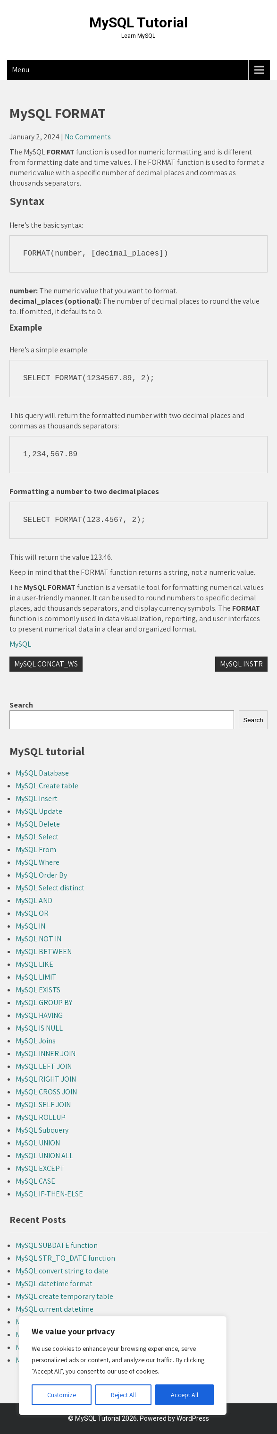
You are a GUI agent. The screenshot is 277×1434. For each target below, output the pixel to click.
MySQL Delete (38, 824)
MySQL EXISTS (38, 990)
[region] (123, 1365)
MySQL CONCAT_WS (46, 664)
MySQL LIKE (34, 964)
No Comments (88, 137)
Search (21, 705)
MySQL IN (30, 926)
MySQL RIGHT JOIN (46, 1079)
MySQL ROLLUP (41, 1117)
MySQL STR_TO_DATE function (65, 1258)
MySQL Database (42, 773)
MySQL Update (39, 811)
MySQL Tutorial (138, 22)
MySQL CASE (35, 1181)
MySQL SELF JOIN (43, 1105)
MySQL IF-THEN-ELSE (49, 1194)
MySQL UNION (38, 1143)
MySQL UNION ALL (44, 1156)
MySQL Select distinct (50, 888)
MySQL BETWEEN (44, 951)
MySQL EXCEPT (40, 1168)
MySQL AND (34, 900)
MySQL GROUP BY (44, 1002)
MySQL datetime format (54, 1284)
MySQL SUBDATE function (57, 1245)
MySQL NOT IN (38, 939)
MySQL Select (37, 837)
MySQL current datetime (54, 1309)
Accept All (184, 1395)
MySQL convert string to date (62, 1271)
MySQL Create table (47, 786)
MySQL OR (32, 913)
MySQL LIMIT (36, 977)
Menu (20, 70)
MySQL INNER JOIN (46, 1053)
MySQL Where (37, 862)
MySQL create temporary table (64, 1296)
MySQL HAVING (39, 1015)
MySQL (20, 644)
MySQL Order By (41, 875)
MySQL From (36, 849)
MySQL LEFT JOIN (44, 1066)
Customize (61, 1395)
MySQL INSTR (241, 664)
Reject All (123, 1395)
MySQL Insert (37, 798)
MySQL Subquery (42, 1130)
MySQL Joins (36, 1041)
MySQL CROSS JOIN (46, 1092)
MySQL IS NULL (39, 1028)
